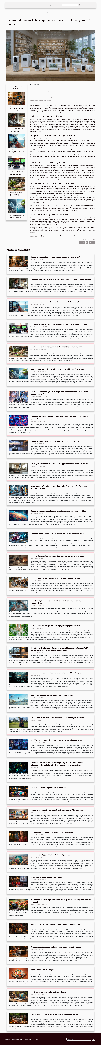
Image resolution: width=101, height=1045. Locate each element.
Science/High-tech (49, 5)
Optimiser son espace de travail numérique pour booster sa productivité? (16, 172)
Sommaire (35, 85)
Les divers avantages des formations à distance (48, 992)
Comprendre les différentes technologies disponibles (43, 91)
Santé (40, 5)
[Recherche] (70, 5)
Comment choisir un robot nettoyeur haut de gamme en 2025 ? (55, 441)
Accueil (7, 12)
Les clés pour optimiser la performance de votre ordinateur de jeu (56, 740)
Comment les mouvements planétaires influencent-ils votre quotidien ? (58, 511)
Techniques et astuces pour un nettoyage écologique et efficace (55, 626)
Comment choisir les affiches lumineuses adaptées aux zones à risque (57, 533)
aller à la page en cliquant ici (37, 236)
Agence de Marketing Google (41, 969)
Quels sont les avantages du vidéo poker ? (46, 877)
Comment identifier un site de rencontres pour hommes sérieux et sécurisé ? (16, 130)
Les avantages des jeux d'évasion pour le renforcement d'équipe (55, 578)
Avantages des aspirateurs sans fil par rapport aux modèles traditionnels (59, 464)
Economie (23, 5)
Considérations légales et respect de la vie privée (42, 97)
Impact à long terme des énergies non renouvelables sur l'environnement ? (16, 215)
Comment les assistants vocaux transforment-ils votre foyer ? (16, 108)
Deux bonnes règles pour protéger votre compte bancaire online (55, 947)
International (32, 5)
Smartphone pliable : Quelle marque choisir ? (48, 787)
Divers (58, 5)
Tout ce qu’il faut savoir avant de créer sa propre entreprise (54, 1014)
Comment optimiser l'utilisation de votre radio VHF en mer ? (16, 151)
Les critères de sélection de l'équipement (40, 94)
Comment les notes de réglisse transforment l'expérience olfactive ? (16, 194)
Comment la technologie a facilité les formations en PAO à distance (57, 810)
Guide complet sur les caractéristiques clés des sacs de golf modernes (57, 718)
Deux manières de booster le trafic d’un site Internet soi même (55, 925)
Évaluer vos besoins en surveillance (39, 88)
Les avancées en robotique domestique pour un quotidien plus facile (57, 556)
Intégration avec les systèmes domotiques (40, 100)
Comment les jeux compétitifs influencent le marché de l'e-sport (56, 673)
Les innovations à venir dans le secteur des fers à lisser (52, 832)
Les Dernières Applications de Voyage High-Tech (49, 855)
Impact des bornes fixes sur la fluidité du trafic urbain (51, 695)
